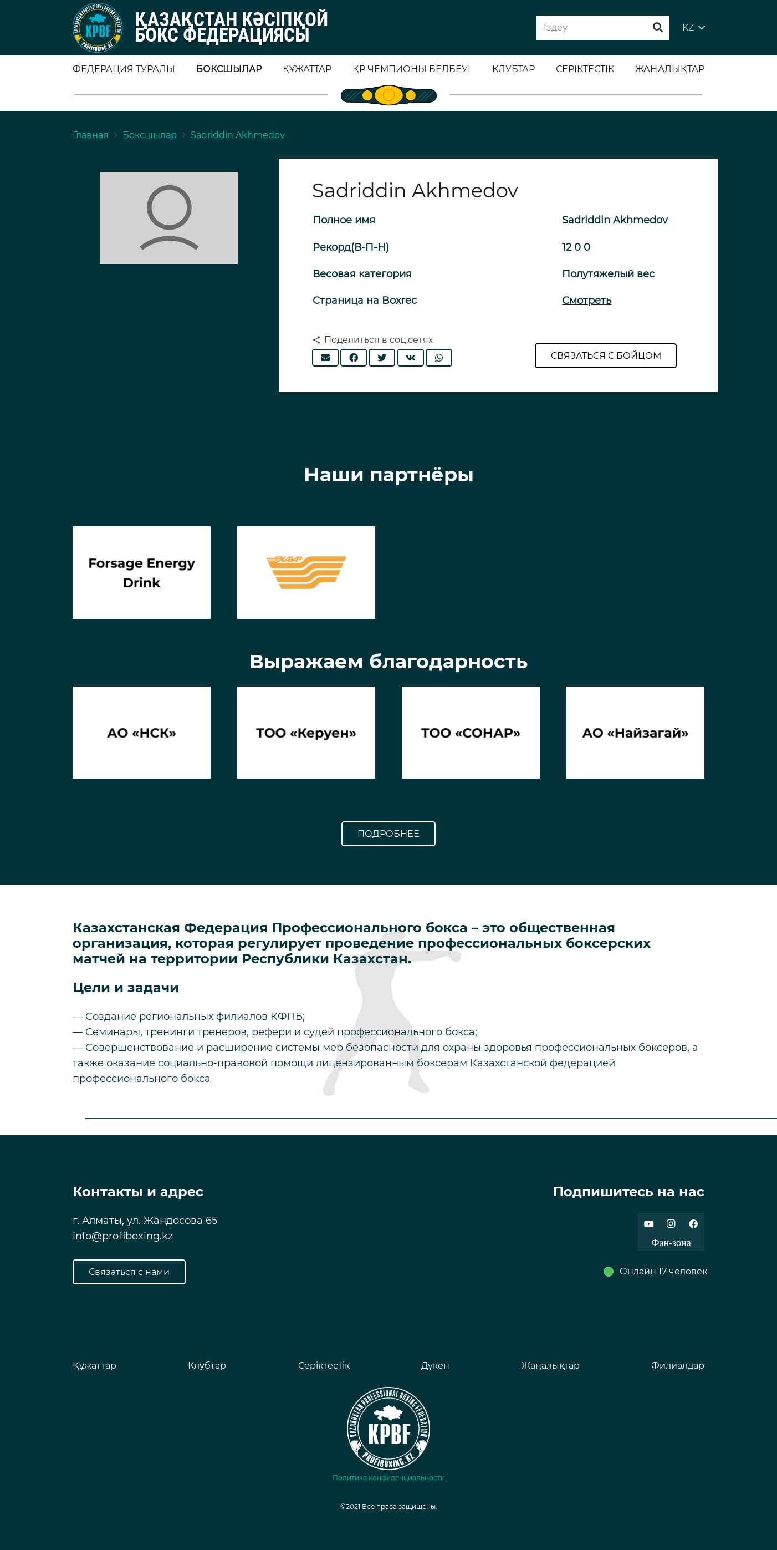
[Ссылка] (97, 28)
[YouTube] (649, 1224)
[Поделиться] (353, 358)
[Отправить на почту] (325, 358)
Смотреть (586, 300)
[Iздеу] (602, 28)
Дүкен (435, 1365)
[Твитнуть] (382, 358)
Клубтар (207, 1365)
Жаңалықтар (551, 1365)
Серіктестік (324, 1365)
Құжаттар (94, 1365)
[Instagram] (671, 1224)
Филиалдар (677, 1365)
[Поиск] (658, 28)
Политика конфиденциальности (389, 1477)
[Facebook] (693, 1224)
